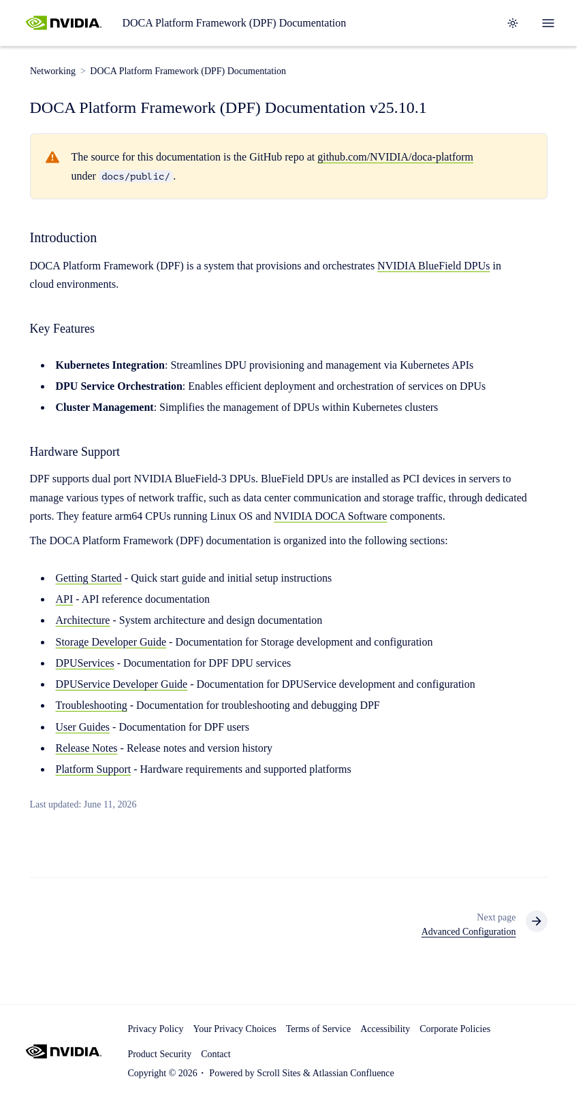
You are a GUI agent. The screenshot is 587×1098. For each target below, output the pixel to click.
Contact (216, 1054)
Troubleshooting (91, 706)
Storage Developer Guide (111, 642)
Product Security (159, 1054)
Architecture (83, 621)
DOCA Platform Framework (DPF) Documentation (234, 23)
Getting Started (89, 578)
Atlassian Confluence (353, 1073)
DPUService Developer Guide (122, 684)
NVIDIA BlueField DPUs (433, 265)
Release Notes (87, 748)
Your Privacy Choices (234, 1029)
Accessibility (385, 1029)
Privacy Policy (155, 1029)
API (65, 599)
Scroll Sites (278, 1073)
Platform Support (93, 769)
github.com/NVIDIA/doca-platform (395, 157)
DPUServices (85, 663)
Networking (53, 71)
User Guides (83, 727)
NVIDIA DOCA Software (330, 516)
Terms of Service (318, 1029)
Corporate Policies (454, 1029)
